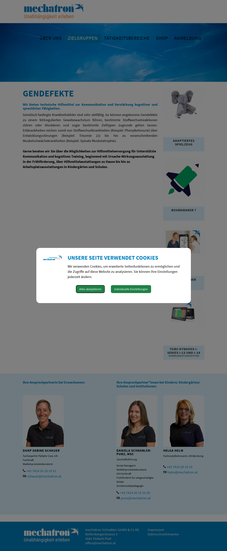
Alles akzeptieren (90, 289)
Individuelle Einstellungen (131, 289)
